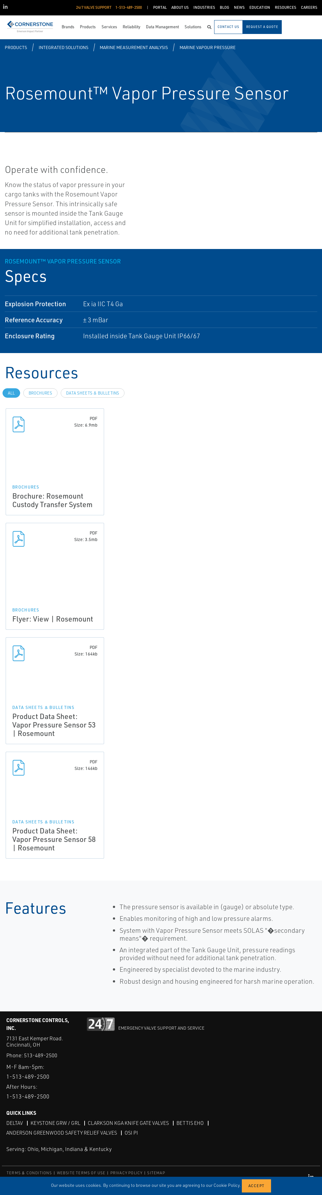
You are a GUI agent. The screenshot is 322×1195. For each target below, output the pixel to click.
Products (16, 47)
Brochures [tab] (40, 393)
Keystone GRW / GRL (55, 1123)
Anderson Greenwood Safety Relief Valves (61, 1133)
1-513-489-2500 (27, 1076)
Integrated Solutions (63, 47)
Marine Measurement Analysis (134, 47)
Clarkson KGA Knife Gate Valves (128, 1123)
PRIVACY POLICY (126, 1172)
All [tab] (11, 393)
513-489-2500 (40, 1055)
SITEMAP (156, 1172)
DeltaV (14, 1123)
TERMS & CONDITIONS (29, 1172)
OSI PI (131, 1133)
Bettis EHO (190, 1123)
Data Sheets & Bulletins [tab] (92, 393)
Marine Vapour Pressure (208, 47)
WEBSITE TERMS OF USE (81, 1172)
